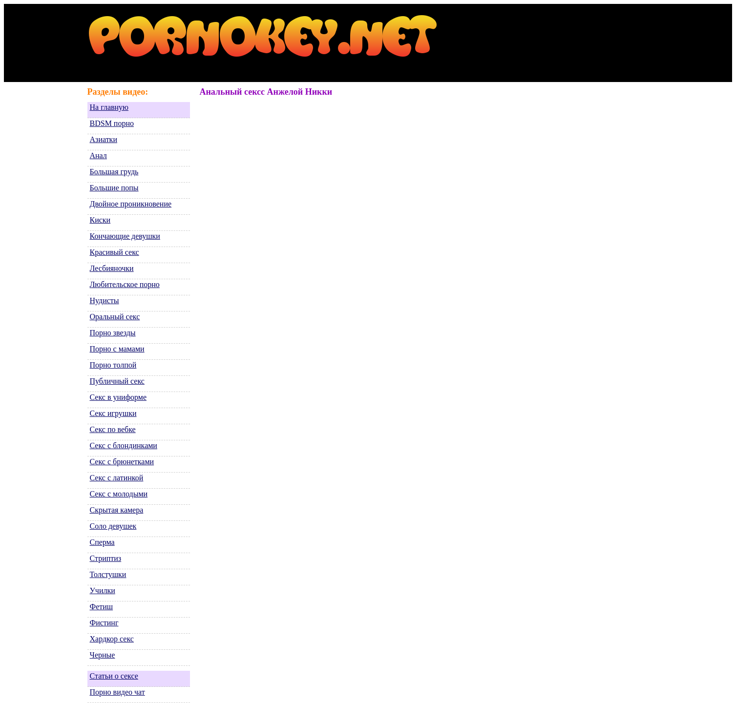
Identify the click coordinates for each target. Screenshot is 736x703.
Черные (102, 655)
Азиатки (103, 139)
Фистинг (104, 623)
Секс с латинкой (117, 478)
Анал (98, 155)
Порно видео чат (117, 692)
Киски (100, 220)
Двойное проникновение (131, 204)
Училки (102, 590)
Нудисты (104, 300)
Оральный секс (115, 316)
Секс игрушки (113, 413)
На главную (109, 107)
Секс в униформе (118, 397)
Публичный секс (117, 381)
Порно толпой (113, 365)
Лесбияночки (112, 268)
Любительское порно (125, 284)
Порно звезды (113, 333)
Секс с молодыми (119, 494)
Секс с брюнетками (122, 461)
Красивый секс (114, 252)
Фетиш (101, 606)
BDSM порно (112, 123)
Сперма (102, 542)
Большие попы (114, 188)
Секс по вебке (113, 429)
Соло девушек (113, 526)
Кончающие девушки (125, 236)
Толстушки (108, 574)
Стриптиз (106, 558)
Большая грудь (114, 171)
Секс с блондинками (123, 445)
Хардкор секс (112, 639)
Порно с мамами (117, 349)
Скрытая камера (117, 510)
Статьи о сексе (114, 676)
